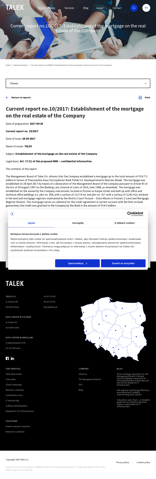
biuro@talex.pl (50, 307)
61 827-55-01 (49, 302)
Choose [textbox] (14, 83)
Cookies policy (143, 462)
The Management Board (90, 379)
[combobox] (78, 83)
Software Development (16, 406)
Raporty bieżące (21, 65)
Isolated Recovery (14, 395)
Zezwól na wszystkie (123, 263)
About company (47, 8)
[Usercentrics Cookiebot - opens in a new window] (132, 214)
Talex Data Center (14, 374)
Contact (117, 8)
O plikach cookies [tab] (125, 223)
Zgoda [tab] (31, 223)
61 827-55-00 (49, 296)
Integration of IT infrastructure (20, 411)
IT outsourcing (12, 400)
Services (70, 8)
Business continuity (15, 390)
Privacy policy (122, 462)
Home (8, 65)
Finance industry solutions (18, 426)
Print (144, 97)
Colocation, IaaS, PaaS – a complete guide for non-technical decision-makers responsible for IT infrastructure (133, 403)
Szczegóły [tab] (78, 223)
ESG (81, 384)
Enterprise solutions (15, 432)
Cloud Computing (14, 384)
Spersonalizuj (77, 263)
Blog (85, 8)
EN (146, 8)
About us (83, 374)
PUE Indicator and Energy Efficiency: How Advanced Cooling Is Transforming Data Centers (133, 392)
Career (100, 8)
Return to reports (18, 97)
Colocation (11, 379)
